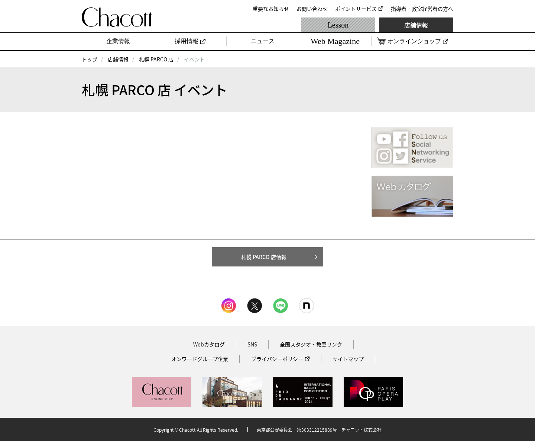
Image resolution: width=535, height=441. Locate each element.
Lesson (338, 25)
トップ (89, 59)
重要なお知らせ (271, 8)
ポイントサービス (356, 8)
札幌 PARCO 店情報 (263, 257)
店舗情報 (416, 24)
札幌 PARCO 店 (156, 59)
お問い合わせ (312, 8)
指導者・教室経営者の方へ (422, 8)
